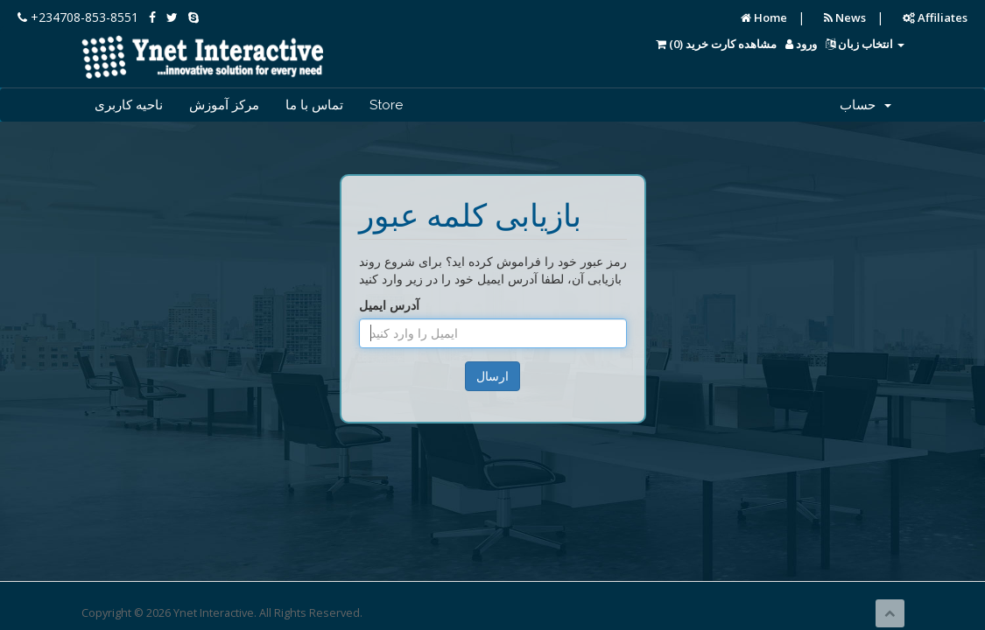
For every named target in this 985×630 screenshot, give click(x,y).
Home (764, 17)
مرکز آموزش (224, 105)
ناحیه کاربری (129, 105)
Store (386, 105)
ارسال (492, 376)
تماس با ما (314, 105)
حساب (865, 105)
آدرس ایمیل (389, 305)
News (845, 17)
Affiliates (935, 17)
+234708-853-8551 (78, 17)
